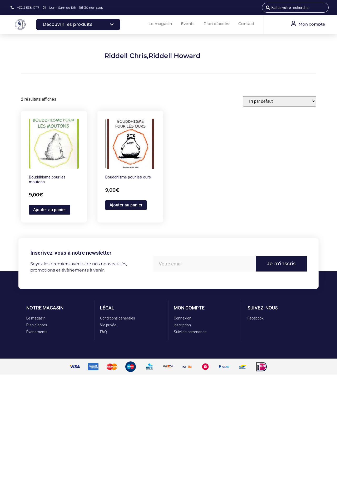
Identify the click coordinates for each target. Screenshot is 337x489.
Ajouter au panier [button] (49, 209)
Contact (246, 23)
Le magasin (160, 23)
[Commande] (279, 101)
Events (188, 23)
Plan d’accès (216, 23)
